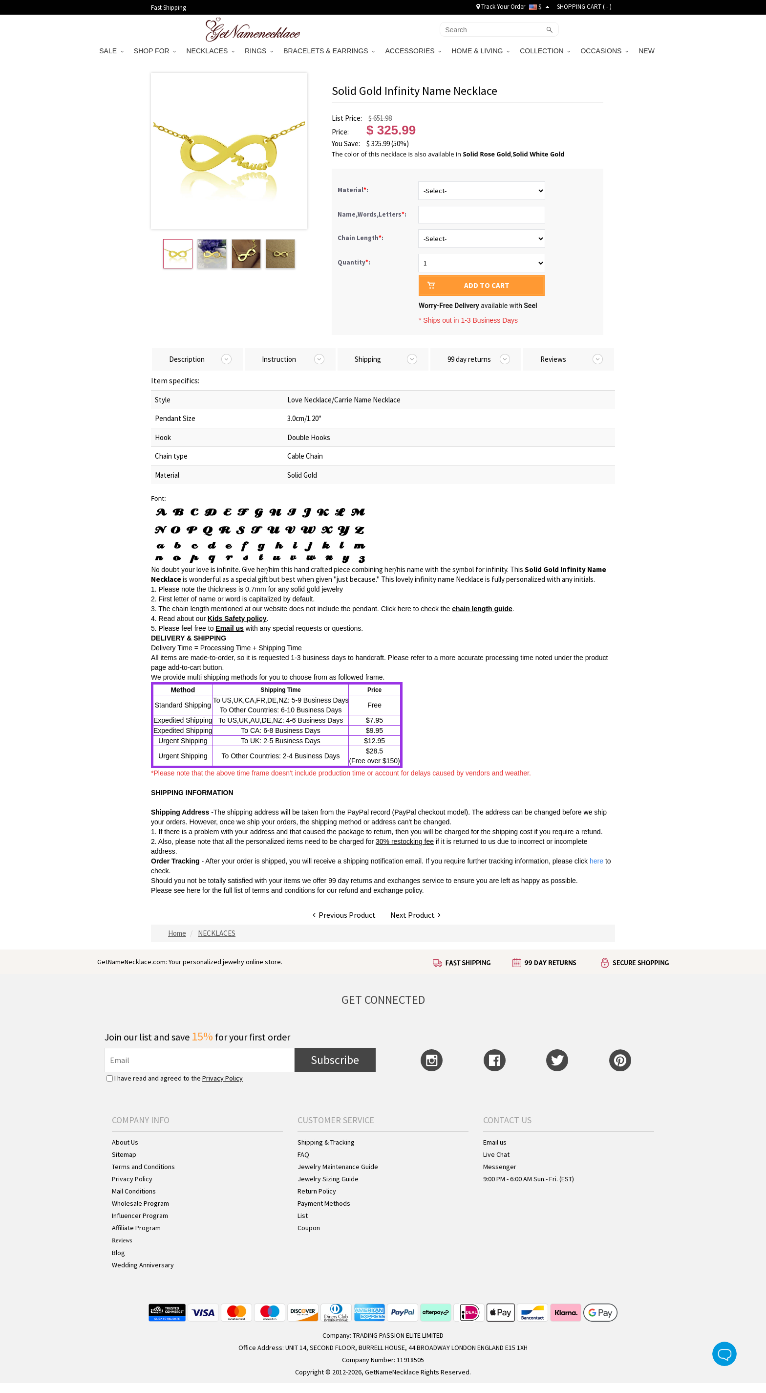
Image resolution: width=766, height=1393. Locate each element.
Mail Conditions (134, 1191)
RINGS (259, 51)
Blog (118, 1252)
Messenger (499, 1166)
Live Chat (496, 1154)
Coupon (309, 1227)
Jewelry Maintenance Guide (338, 1166)
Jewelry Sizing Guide (328, 1178)
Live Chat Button (724, 1354)
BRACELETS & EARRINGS (329, 51)
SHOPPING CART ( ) (584, 6)
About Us (125, 1142)
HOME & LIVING (480, 51)
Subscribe (335, 1059)
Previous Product (344, 915)
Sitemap (124, 1154)
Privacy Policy (222, 1078)
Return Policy (317, 1191)
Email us (229, 628)
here (193, 890)
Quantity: (354, 262)
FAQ (303, 1154)
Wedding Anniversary (143, 1264)
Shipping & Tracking (326, 1142)
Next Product (415, 915)
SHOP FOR (155, 51)
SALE (111, 51)
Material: (354, 190)
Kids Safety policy (237, 618)
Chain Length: (361, 238)
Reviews (122, 1240)
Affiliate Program (136, 1227)
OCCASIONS (604, 51)
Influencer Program (140, 1215)
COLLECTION (545, 51)
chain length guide (482, 609)
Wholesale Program (140, 1203)
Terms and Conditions (143, 1166)
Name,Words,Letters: (373, 214)
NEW (647, 51)
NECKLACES (210, 51)
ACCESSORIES (413, 51)
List (303, 1215)
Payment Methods (324, 1203)
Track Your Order (500, 6)
